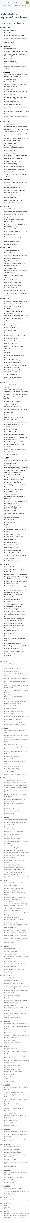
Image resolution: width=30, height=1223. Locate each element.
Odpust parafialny (15, 407)
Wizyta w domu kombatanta (18, 575)
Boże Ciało (10, 90)
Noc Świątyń (14, 405)
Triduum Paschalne (16, 159)
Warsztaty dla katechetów (17, 652)
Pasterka (13, 49)
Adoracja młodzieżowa (16, 480)
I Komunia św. (11, 59)
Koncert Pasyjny (14, 164)
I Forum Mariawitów (16, 637)
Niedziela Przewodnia (16, 537)
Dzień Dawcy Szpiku (16, 402)
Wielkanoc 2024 (14, 102)
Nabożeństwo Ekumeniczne (17, 556)
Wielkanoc (13, 31)
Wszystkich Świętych (16, 188)
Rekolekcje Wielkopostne (16, 36)
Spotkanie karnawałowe (15, 286)
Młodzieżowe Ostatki (15, 363)
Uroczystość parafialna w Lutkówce (17, 232)
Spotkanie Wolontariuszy (16, 167)
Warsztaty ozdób (13, 649)
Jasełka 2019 (13, 375)
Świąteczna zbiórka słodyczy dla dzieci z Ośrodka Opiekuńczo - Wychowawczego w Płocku (15, 473)
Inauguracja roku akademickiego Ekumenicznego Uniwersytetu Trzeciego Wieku (13, 593)
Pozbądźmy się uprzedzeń (17, 291)
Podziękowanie (14, 251)
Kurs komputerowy (15, 551)
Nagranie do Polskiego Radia (18, 646)
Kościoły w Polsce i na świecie (18, 289)
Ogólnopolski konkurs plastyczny (17, 156)
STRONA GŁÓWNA (6, 5)
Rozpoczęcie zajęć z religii (18, 612)
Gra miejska (15, 328)
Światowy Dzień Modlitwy (16, 443)
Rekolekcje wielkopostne (16, 553)
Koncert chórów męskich (17, 333)
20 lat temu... (14, 495)
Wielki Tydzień (14, 242)
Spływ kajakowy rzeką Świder (15, 631)
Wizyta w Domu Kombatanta (18, 304)
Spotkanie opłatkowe (15, 561)
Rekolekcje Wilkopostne (16, 361)
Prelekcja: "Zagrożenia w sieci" (16, 336)
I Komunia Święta (12, 339)
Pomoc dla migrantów (16, 218)
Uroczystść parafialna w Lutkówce (17, 92)
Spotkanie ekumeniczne (16, 452)
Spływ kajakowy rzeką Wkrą (18, 410)
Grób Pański (13, 245)
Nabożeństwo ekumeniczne (17, 450)
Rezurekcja (13, 342)
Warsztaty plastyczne (16, 186)
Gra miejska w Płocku (13, 535)
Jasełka (11, 43)
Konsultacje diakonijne (18, 598)
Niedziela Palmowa (15, 33)
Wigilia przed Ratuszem (17, 312)
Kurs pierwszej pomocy (17, 478)
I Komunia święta (13, 261)
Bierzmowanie (11, 154)
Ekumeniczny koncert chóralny (19, 423)
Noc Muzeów (11, 634)
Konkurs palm (14, 548)
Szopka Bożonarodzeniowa (18, 52)
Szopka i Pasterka (15, 567)
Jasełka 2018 (13, 455)
